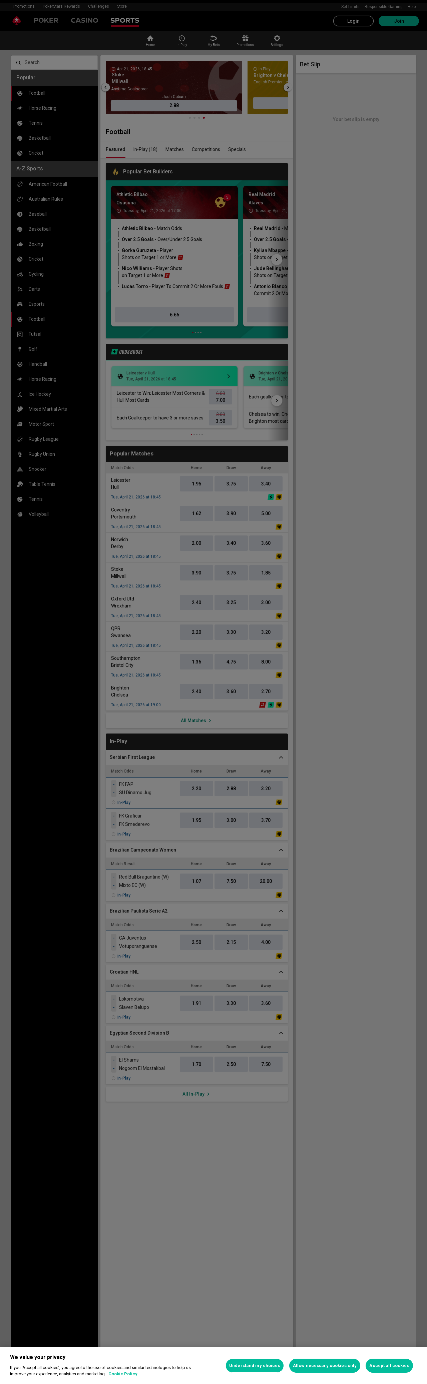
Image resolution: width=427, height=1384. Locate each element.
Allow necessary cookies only (325, 1365)
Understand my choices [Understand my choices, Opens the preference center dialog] (254, 1365)
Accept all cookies (389, 1365)
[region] (213, 1365)
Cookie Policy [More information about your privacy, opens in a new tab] (122, 1373)
